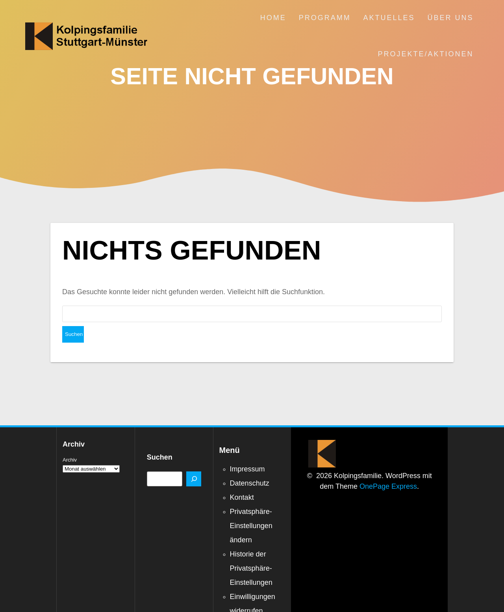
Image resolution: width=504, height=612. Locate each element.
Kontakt (242, 481)
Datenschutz (249, 467)
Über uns (451, 18)
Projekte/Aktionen (426, 54)
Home (273, 18)
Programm (325, 18)
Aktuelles (389, 18)
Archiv (70, 443)
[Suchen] (193, 462)
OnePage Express (388, 470)
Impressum (247, 452)
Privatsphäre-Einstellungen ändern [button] (251, 509)
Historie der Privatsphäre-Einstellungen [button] (251, 552)
